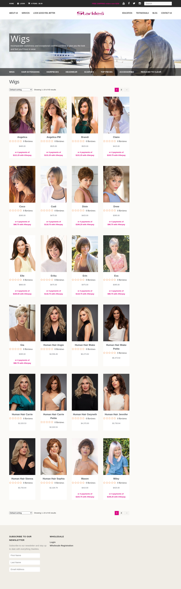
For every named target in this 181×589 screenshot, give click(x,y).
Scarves (89, 72)
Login (21, 3)
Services (26, 13)
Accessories (126, 72)
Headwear (71, 72)
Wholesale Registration (61, 545)
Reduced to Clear (151, 72)
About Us (13, 13)
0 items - (35, 3)
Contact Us (166, 13)
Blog (154, 13)
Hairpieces (53, 72)
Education (127, 13)
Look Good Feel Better (44, 13)
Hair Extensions (30, 72)
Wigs (11, 72)
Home (11, 3)
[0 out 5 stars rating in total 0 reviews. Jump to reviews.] (21, 141)
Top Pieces (107, 72)
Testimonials (142, 13)
